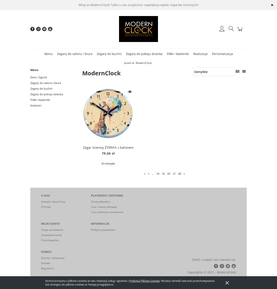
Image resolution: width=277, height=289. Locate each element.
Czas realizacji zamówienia (107, 212)
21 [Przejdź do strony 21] (174, 174)
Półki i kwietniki (40, 100)
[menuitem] (49, 53)
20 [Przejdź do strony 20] (168, 174)
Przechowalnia (50, 240)
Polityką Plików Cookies (144, 281)
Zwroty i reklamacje (53, 258)
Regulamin (47, 268)
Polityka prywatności (103, 230)
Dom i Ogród (38, 77)
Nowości (35, 105)
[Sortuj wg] (214, 72)
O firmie (46, 207)
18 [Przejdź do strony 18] (157, 174)
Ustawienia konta (51, 235)
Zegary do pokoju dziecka (46, 94)
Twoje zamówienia (52, 230)
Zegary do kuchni (41, 88)
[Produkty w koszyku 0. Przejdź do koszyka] (240, 31)
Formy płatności (100, 201)
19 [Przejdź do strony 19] (163, 174)
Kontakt (45, 263)
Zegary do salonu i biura (45, 83)
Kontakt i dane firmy (53, 201)
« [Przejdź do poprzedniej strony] (144, 174)
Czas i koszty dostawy (104, 207)
